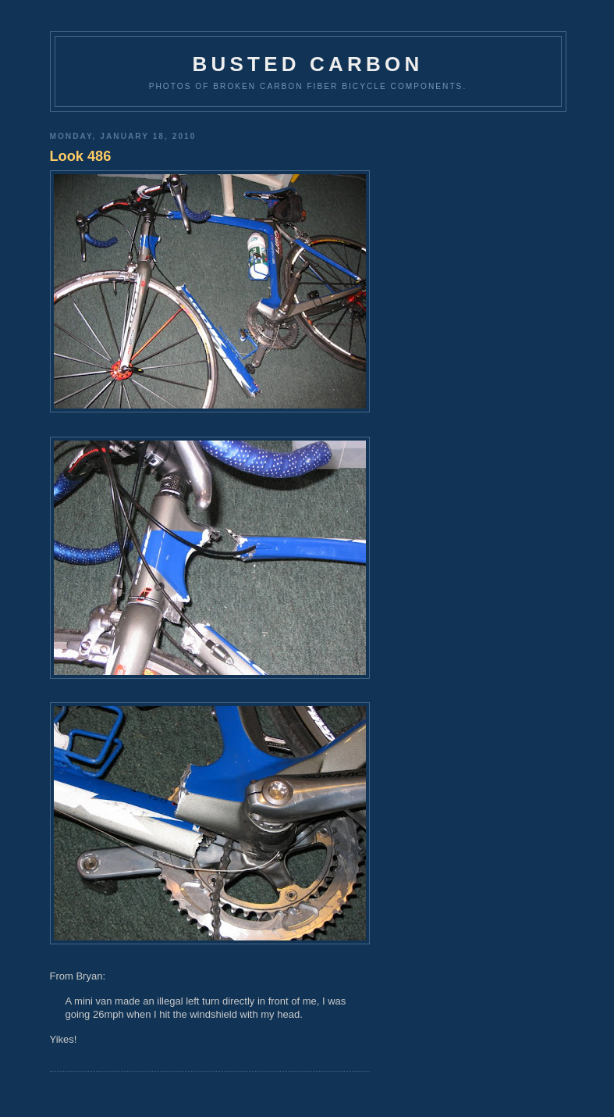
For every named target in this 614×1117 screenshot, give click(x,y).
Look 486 (81, 156)
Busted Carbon (308, 64)
